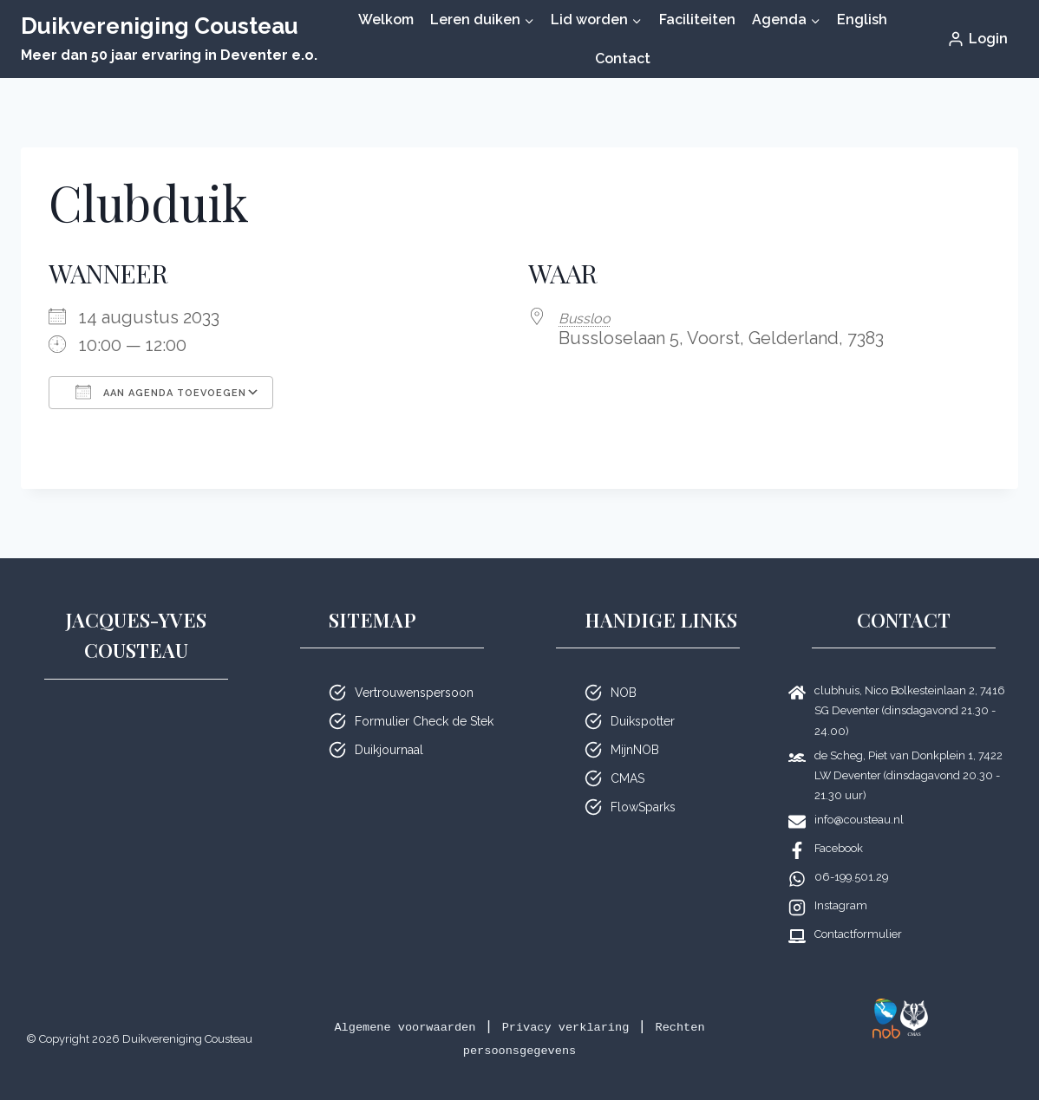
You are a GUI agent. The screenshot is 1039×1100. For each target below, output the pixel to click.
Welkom (386, 19)
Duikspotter (643, 721)
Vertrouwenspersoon (414, 693)
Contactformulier (858, 934)
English (862, 19)
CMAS (627, 778)
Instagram (840, 905)
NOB (624, 693)
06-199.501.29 (851, 876)
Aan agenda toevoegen (160, 392)
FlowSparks (643, 807)
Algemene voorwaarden (384, 1027)
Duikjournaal (389, 750)
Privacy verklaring (576, 1027)
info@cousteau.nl (859, 819)
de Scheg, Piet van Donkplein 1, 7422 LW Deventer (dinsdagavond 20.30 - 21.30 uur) (908, 775)
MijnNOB (635, 750)
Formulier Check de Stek (424, 721)
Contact (622, 58)
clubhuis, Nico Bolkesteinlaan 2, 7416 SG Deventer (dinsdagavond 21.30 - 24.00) (909, 710)
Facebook (838, 848)
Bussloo (591, 317)
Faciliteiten (697, 19)
